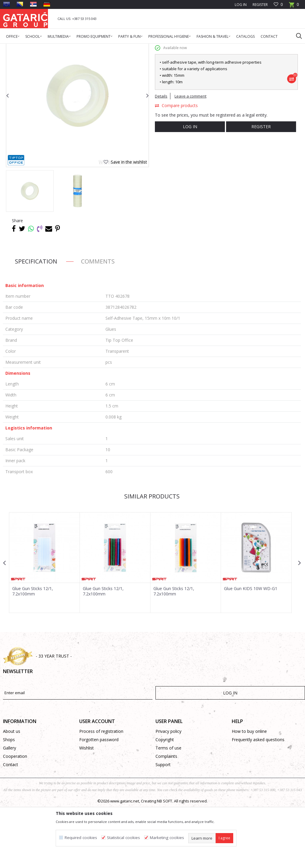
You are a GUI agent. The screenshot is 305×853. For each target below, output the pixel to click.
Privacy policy (168, 777)
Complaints (166, 802)
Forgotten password (99, 785)
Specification (36, 307)
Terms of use (168, 793)
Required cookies (81, 837)
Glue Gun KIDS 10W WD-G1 (250, 634)
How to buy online (249, 777)
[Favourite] (278, 4)
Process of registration (101, 777)
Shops (9, 785)
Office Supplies (63, 47)
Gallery (9, 793)
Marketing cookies (167, 837)
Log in (190, 172)
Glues (120, 47)
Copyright (164, 785)
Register (260, 4)
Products (38, 47)
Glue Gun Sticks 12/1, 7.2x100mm (32, 637)
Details (161, 142)
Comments (98, 307)
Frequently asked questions (258, 785)
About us (11, 777)
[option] (30, 237)
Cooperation (15, 802)
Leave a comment (190, 142)
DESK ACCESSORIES (95, 47)
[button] (296, 36)
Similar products (152, 542)
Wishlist (86, 793)
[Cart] (294, 6)
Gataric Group (15, 47)
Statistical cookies (123, 837)
